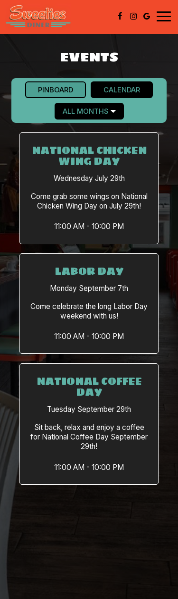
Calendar (115, 89)
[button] (89, 188)
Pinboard (49, 89)
